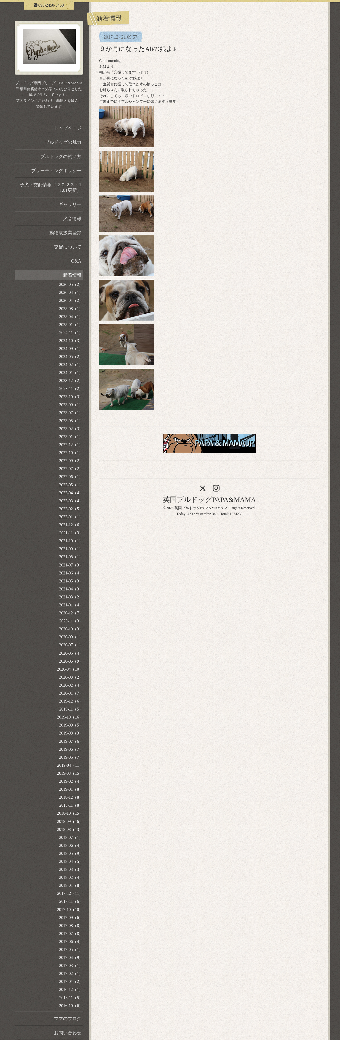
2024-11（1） (71, 332)
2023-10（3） (71, 397)
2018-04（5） (71, 861)
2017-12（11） (70, 893)
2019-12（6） (71, 701)
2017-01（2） (71, 981)
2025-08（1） (71, 308)
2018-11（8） (71, 805)
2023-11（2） (71, 388)
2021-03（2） (71, 597)
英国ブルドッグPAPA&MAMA (209, 499)
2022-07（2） (71, 468)
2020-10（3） (71, 629)
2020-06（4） (71, 653)
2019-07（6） (71, 741)
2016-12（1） (71, 989)
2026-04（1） (71, 292)
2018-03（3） (71, 869)
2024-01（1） (71, 372)
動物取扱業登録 (65, 232)
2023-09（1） (71, 405)
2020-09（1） (71, 637)
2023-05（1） (71, 421)
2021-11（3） (71, 533)
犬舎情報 (72, 218)
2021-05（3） (71, 581)
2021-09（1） (71, 549)
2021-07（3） (71, 565)
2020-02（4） (71, 685)
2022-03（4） (71, 501)
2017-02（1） (71, 973)
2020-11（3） (71, 621)
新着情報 (72, 275)
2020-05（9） (71, 661)
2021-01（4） (71, 605)
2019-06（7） (71, 749)
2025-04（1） (71, 316)
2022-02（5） (71, 509)
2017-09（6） (71, 917)
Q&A (76, 260)
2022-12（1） (71, 444)
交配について (67, 246)
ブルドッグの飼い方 (60, 156)
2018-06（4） (71, 845)
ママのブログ (67, 1018)
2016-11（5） (71, 997)
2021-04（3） (71, 589)
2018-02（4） (71, 877)
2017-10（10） (70, 909)
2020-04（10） (70, 669)
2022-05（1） (71, 485)
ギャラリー (70, 204)
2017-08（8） (71, 925)
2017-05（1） (71, 949)
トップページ (67, 128)
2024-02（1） (71, 364)
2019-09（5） (71, 725)
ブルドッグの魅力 (63, 142)
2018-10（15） (70, 813)
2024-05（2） (71, 356)
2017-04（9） (71, 957)
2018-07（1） (71, 837)
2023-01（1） (71, 436)
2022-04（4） (71, 493)
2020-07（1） (71, 645)
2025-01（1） (71, 324)
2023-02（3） (71, 429)
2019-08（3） (71, 733)
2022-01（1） (71, 517)
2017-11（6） (71, 901)
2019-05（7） (71, 757)
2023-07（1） (71, 413)
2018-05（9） (71, 853)
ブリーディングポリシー (56, 170)
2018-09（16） (70, 821)
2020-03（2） (71, 677)
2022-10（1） (71, 452)
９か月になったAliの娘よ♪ (137, 48)
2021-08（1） (71, 557)
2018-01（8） (71, 885)
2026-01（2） (71, 300)
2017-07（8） (71, 933)
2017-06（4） (71, 941)
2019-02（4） (71, 781)
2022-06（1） (71, 476)
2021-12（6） (71, 525)
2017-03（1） (71, 965)
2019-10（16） (70, 717)
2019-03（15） (70, 773)
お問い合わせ (67, 1032)
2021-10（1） (71, 541)
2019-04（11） (70, 765)
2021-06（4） (71, 573)
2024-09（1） (71, 348)
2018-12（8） (71, 797)
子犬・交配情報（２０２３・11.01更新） (50, 187)
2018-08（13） (70, 829)
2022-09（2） (71, 460)
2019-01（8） (71, 789)
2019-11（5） (71, 709)
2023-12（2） (71, 380)
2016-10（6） (71, 1005)
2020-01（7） (71, 693)
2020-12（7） (71, 613)
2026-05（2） (71, 284)
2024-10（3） (71, 340)
